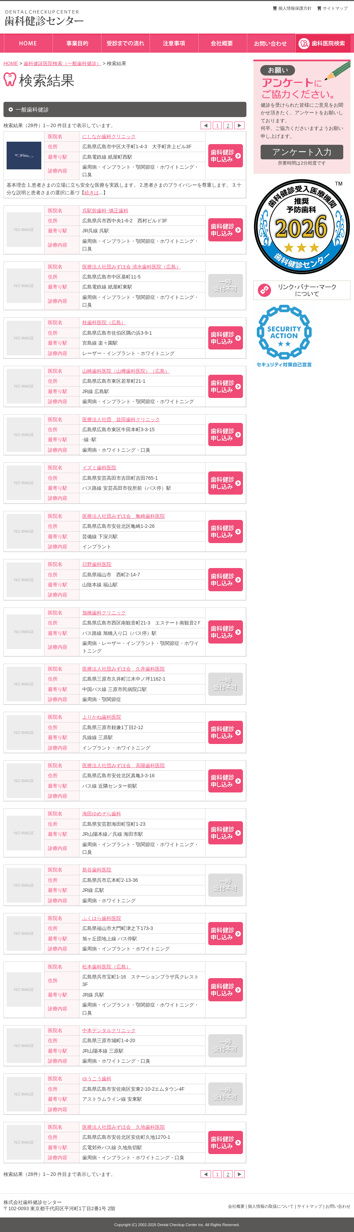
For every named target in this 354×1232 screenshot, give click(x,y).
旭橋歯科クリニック (104, 612)
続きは (91, 192)
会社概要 (236, 1206)
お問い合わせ (338, 1206)
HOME (10, 63)
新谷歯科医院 (96, 869)
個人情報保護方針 (295, 8)
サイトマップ (335, 8)
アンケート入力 (302, 152)
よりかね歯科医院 (101, 717)
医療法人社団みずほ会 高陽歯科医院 (123, 765)
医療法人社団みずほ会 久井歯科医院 (123, 669)
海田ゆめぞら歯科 (101, 813)
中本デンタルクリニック (109, 1030)
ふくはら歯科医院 (101, 918)
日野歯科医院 (96, 564)
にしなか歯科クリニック (109, 136)
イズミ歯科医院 (99, 467)
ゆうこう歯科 (96, 1078)
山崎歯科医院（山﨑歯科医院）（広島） (126, 371)
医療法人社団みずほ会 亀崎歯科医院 (123, 516)
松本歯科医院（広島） (106, 966)
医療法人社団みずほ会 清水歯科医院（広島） (131, 266)
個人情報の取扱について (271, 1206)
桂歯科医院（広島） (104, 322)
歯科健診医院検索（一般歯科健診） (62, 63)
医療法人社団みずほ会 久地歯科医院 (123, 1127)
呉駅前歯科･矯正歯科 (105, 210)
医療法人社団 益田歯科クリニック (121, 419)
